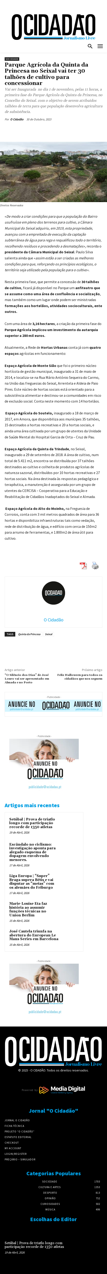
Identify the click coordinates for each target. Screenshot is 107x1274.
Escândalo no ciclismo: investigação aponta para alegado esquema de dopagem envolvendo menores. (32, 852)
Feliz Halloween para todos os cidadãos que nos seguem (79, 677)
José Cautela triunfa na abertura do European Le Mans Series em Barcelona (33, 935)
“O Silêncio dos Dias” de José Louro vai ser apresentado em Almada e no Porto (27, 678)
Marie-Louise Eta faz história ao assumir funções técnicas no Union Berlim (28, 909)
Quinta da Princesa (29, 634)
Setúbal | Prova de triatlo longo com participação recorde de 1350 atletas (32, 823)
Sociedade (12, 59)
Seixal (48, 634)
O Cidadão (16, 119)
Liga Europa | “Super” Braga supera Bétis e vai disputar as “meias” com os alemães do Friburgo (31, 882)
